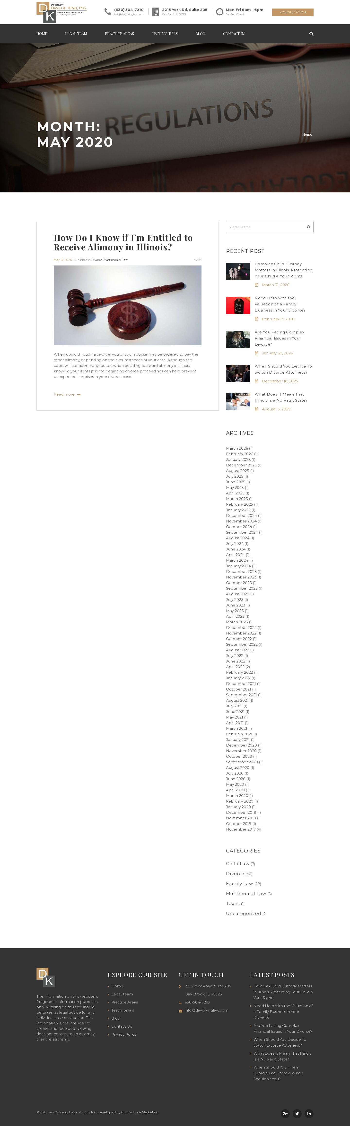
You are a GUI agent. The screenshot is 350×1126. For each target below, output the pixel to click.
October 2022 (239, 638)
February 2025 (239, 504)
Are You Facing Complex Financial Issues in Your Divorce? (280, 338)
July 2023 (234, 599)
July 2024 (235, 543)
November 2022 (241, 633)
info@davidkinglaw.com (128, 14)
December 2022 (241, 627)
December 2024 (241, 515)
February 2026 (239, 454)
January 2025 (238, 510)
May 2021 (234, 717)
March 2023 (237, 622)
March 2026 (237, 448)
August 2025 (237, 470)
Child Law (238, 863)
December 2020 (241, 745)
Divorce (96, 260)
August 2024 (237, 538)
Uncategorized (243, 913)
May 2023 (235, 610)
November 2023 (241, 577)
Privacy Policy (123, 1034)
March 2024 (237, 560)
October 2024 (239, 526)
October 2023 (239, 582)
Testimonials (165, 33)
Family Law (239, 883)
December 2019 (241, 812)
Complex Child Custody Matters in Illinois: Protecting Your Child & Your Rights (283, 270)
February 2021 (239, 734)
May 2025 (235, 487)
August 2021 (237, 700)
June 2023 (235, 605)
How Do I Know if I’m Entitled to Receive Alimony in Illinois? (123, 242)
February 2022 (239, 672)
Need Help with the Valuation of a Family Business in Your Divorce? (280, 304)
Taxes (233, 903)
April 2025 (235, 493)
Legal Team (76, 33)
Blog (200, 33)
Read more (64, 394)
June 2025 (235, 482)
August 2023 (237, 594)
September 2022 (242, 644)
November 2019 (241, 818)
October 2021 (238, 689)
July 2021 (234, 706)
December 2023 (241, 571)
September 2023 (242, 588)
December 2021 (241, 683)
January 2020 (238, 806)
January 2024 (238, 566)
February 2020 (239, 801)
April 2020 (235, 790)
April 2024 (235, 554)
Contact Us (234, 33)
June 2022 (235, 661)
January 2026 (238, 459)
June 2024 (235, 549)
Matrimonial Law (116, 260)
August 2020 (237, 767)
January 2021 (238, 739)
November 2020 (241, 750)
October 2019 (238, 823)
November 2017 (241, 829)
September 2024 (242, 532)
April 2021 (235, 722)
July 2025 (234, 476)
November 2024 (241, 521)
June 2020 (235, 778)
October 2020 (239, 756)
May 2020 (235, 784)
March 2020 (237, 795)
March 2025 (237, 498)
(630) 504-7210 (129, 10)
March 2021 (236, 728)
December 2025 (241, 465)
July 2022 (234, 655)
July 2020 (235, 773)
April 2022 (235, 666)
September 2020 (242, 762)
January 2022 (238, 678)
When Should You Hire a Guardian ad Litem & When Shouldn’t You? (278, 1073)
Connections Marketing (139, 1112)
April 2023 (235, 616)
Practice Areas (119, 33)
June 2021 (235, 711)
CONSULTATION (293, 12)
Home (41, 33)
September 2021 (241, 694)
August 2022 (237, 650)
